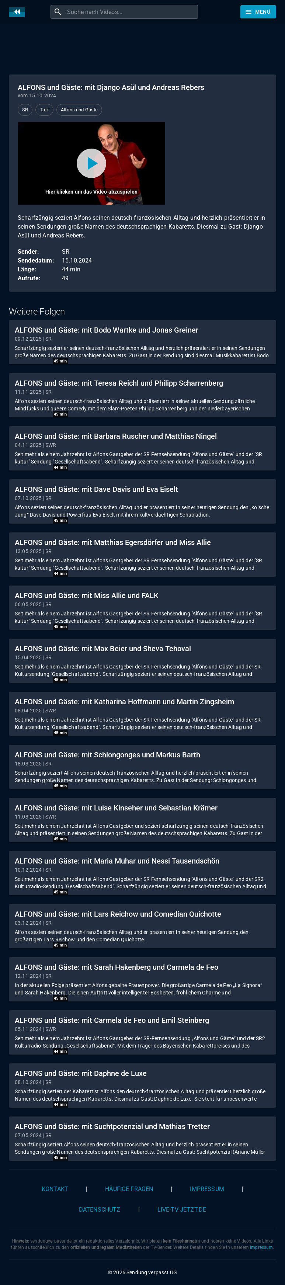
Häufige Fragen (129, 1188)
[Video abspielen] (91, 163)
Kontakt (55, 1188)
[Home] (19, 12)
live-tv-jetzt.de (181, 1209)
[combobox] (131, 12)
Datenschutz (100, 1209)
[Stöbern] (258, 11)
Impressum (207, 1188)
